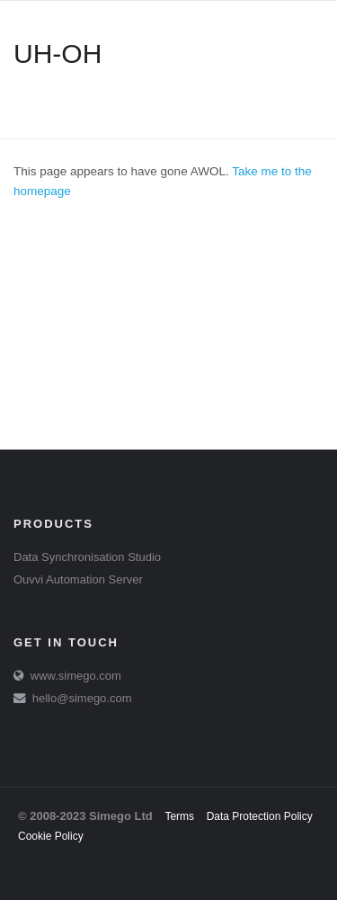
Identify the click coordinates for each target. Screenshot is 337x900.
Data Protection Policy (260, 816)
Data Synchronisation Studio (87, 557)
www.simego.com (76, 675)
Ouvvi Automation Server (78, 579)
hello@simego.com (82, 698)
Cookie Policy (51, 836)
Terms (179, 816)
